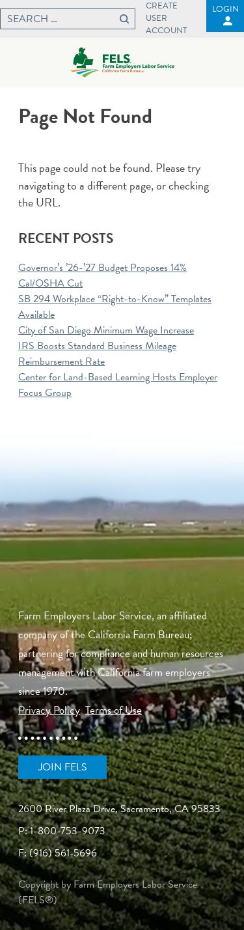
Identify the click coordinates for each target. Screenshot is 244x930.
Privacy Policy (49, 710)
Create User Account (166, 18)
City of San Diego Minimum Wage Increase (106, 330)
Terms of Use (113, 710)
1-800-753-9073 (67, 831)
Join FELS (62, 767)
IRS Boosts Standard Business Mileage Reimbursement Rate (97, 353)
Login (225, 9)
